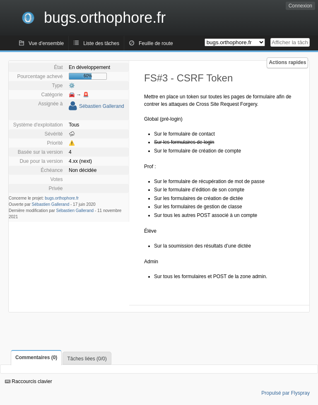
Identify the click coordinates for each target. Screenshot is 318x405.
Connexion (300, 6)
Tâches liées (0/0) (86, 359)
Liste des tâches (101, 43)
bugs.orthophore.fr (62, 198)
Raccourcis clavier (28, 381)
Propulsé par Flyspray (285, 393)
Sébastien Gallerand (101, 106)
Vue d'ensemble (46, 43)
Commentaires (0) (36, 357)
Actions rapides (287, 62)
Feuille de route (156, 43)
